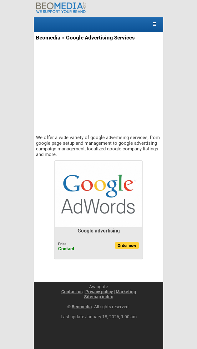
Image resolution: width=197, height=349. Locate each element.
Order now (127, 245)
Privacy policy (99, 291)
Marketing (126, 291)
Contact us (72, 291)
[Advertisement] (98, 88)
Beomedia (48, 37)
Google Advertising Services (100, 37)
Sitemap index (98, 296)
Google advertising (99, 231)
